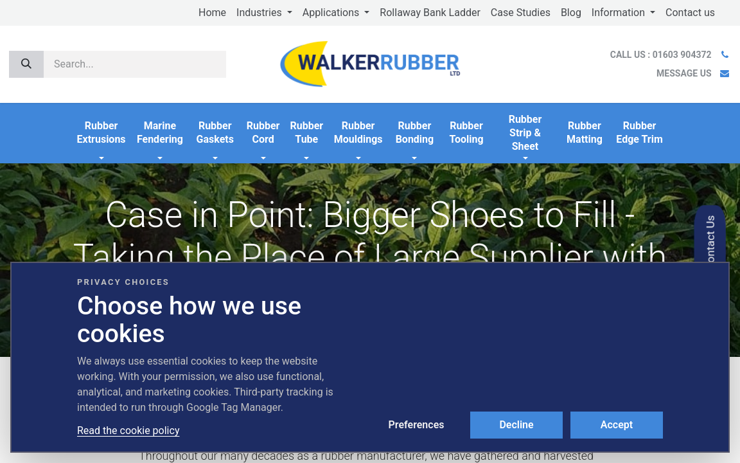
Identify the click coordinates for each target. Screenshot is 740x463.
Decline (516, 425)
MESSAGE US (683, 73)
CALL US (662, 55)
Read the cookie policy (128, 430)
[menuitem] (212, 13)
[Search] (26, 64)
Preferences (417, 425)
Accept (617, 425)
